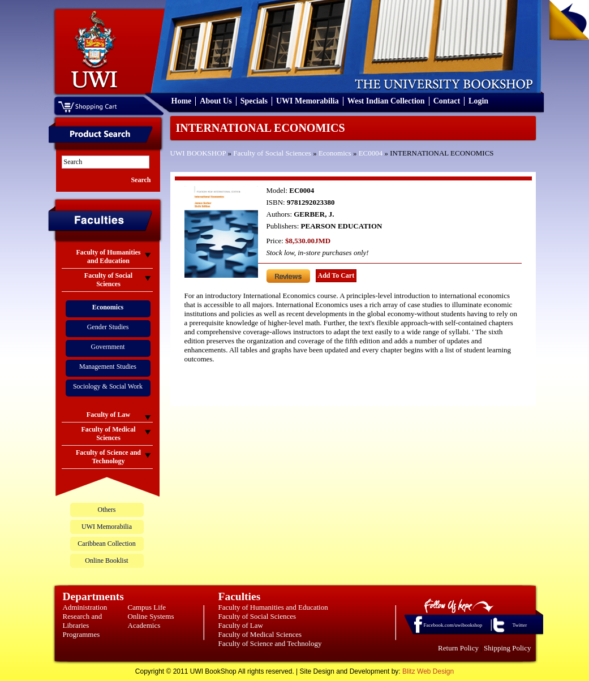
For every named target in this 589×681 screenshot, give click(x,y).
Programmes (81, 634)
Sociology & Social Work (108, 386)
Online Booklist (106, 560)
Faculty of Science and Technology (270, 643)
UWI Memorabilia (307, 101)
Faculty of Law (240, 625)
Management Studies (107, 366)
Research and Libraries (82, 621)
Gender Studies (108, 327)
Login (478, 101)
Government (108, 347)
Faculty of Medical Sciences (260, 634)
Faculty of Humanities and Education (273, 607)
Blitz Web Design (428, 671)
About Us (215, 101)
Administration (85, 607)
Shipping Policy (507, 648)
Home (181, 101)
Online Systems (151, 616)
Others (107, 510)
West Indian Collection (386, 101)
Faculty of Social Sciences (272, 153)
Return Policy (458, 648)
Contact (446, 101)
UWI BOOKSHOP (198, 153)
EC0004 (371, 153)
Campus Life (147, 607)
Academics (144, 625)
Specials (254, 101)
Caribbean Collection (106, 544)
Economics (335, 153)
